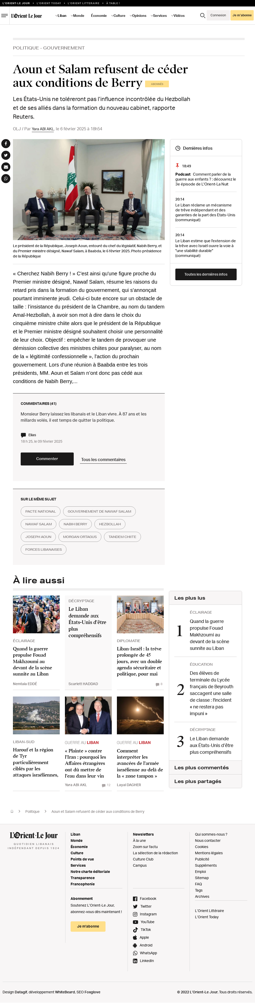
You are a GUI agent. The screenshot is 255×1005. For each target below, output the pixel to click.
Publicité (202, 861)
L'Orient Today (49, 3)
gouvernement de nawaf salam (108, 514)
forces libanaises (90, 552)
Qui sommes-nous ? (211, 836)
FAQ (198, 886)
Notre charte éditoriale (90, 874)
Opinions (139, 15)
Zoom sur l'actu (145, 849)
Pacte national (42, 514)
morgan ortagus (86, 539)
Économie (99, 15)
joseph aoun (40, 539)
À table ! (113, 3)
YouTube (147, 924)
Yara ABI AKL (44, 128)
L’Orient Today (207, 919)
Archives (202, 898)
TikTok (146, 932)
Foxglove (92, 994)
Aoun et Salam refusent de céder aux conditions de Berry (97, 814)
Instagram (148, 916)
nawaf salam (41, 527)
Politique (26, 48)
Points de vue (82, 861)
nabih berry (82, 527)
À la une (139, 843)
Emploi (200, 874)
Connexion (218, 15)
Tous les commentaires (114, 460)
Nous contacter (208, 843)
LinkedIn (147, 963)
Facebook (148, 901)
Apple (144, 939)
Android (146, 947)
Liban (62, 15)
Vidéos (179, 15)
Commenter (51, 461)
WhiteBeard (65, 994)
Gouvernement (64, 48)
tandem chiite (41, 552)
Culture (119, 15)
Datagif (21, 994)
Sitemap (202, 880)
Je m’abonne (242, 15)
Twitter (146, 908)
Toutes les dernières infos (205, 274)
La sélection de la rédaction (155, 855)
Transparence (83, 880)
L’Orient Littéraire (209, 913)
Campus (140, 867)
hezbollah (120, 527)
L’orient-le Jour (16, 3)
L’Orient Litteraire (84, 3)
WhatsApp (148, 955)
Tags (198, 892)
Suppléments (206, 867)
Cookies (201, 849)
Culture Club (143, 861)
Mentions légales (209, 855)
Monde (78, 15)
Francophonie (83, 886)
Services (160, 15)
